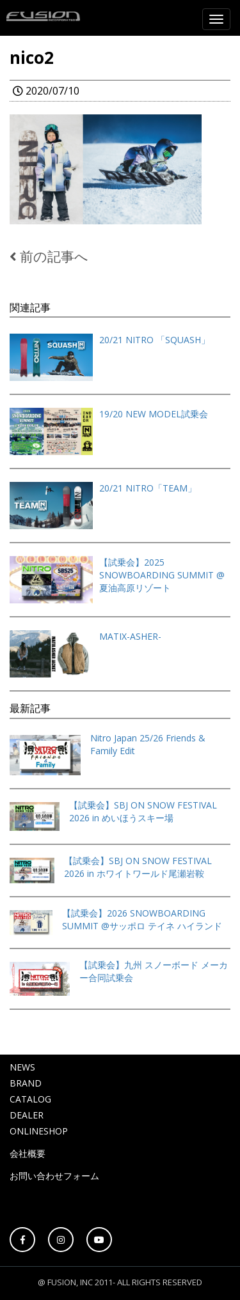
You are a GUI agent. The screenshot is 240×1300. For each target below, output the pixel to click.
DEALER (27, 1115)
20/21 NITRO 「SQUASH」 (154, 340)
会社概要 (27, 1153)
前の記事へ (49, 256)
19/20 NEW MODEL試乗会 (153, 414)
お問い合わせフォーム (54, 1176)
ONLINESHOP (39, 1131)
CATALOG (30, 1099)
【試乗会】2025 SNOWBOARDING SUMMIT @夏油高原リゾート (162, 575)
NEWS (22, 1067)
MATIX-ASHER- (130, 636)
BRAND (26, 1083)
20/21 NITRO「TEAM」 (147, 488)
